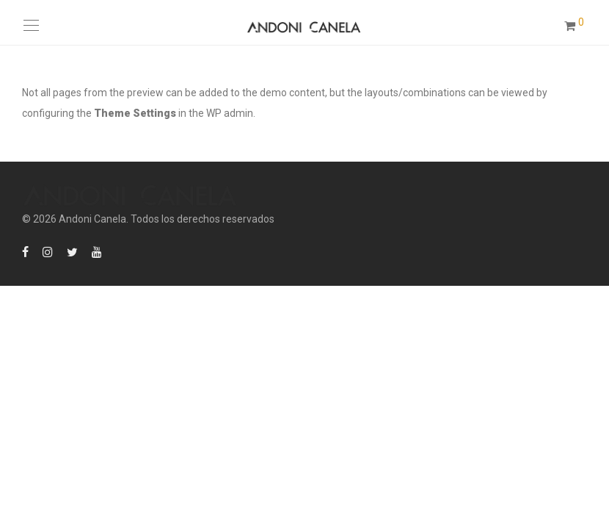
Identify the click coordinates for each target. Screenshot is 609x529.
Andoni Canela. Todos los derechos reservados (166, 219)
